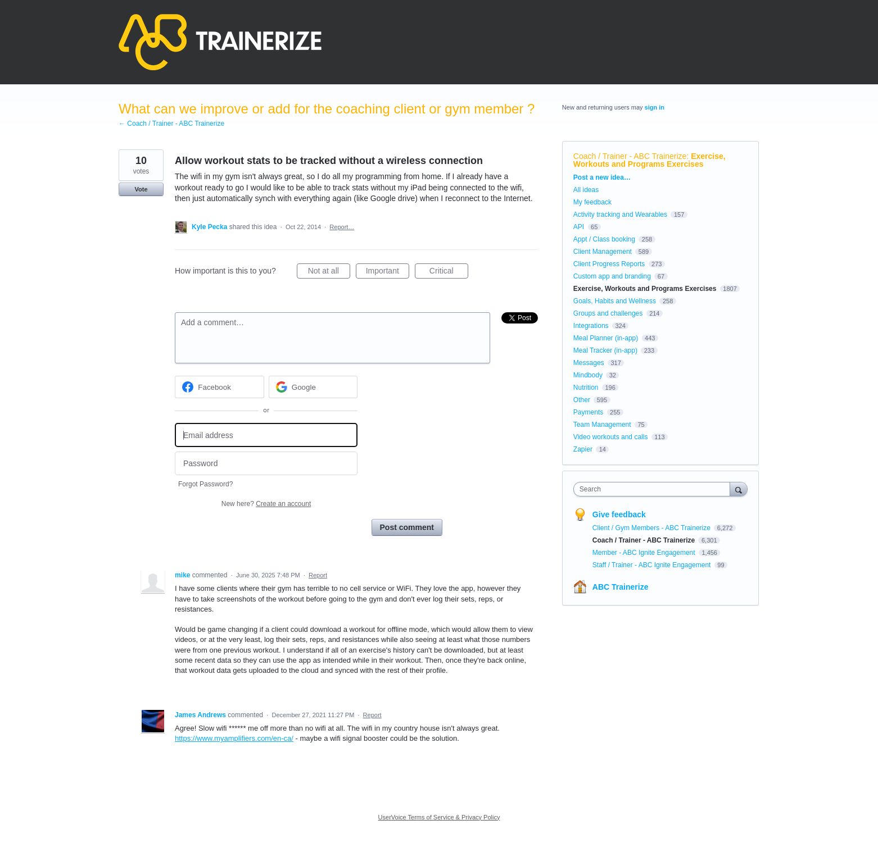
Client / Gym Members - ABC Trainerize (652, 528)
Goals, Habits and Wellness (614, 301)
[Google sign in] (313, 387)
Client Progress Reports (609, 264)
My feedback (592, 202)
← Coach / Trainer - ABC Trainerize (171, 123)
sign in (654, 107)
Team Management (602, 425)
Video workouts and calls (610, 437)
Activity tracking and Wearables (620, 214)
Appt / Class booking (604, 239)
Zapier (582, 449)
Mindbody (588, 375)
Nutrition (586, 387)
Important (387, 272)
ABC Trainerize (620, 586)
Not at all (329, 272)
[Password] (266, 464)
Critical (448, 272)
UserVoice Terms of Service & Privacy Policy (439, 817)
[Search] (739, 489)
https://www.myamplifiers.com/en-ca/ (234, 738)
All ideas (586, 190)
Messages (588, 363)
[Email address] (266, 435)
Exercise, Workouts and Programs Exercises (649, 160)
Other (581, 400)
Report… (341, 227)
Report (318, 575)
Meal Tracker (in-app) (605, 350)
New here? (266, 504)
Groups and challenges (607, 313)
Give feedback (619, 514)
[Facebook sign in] (219, 387)
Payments (588, 412)
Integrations (591, 326)
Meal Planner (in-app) (605, 338)
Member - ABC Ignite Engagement (644, 553)
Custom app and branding (612, 276)
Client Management (602, 252)
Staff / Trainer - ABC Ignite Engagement (652, 565)
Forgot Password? (205, 484)
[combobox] (654, 489)
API (578, 227)
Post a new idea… (602, 177)
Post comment (407, 527)
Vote (140, 189)
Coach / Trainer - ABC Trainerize (630, 156)
